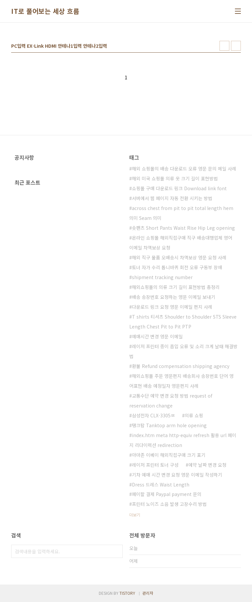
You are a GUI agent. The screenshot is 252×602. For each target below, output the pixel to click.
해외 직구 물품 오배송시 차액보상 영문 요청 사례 (179, 257)
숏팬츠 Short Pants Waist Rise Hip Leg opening (183, 227)
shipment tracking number (162, 277)
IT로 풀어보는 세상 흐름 (45, 11)
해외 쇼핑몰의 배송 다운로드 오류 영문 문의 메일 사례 (184, 168)
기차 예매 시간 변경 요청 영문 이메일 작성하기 (177, 474)
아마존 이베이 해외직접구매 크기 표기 (168, 455)
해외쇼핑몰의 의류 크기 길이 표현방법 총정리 (176, 287)
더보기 (134, 514)
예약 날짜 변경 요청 (207, 464)
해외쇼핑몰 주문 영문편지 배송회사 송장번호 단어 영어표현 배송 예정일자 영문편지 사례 (181, 381)
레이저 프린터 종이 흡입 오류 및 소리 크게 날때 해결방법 (183, 351)
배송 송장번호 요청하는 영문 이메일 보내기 (173, 297)
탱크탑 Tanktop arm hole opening (169, 425)
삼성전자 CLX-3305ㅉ (153, 415)
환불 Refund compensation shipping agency (180, 366)
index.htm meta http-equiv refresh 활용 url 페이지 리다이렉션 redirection (182, 440)
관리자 (147, 593)
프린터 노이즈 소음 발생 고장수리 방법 (169, 504)
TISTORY (127, 593)
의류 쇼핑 (194, 415)
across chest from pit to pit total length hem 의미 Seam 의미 (181, 213)
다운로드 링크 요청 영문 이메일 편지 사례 (172, 306)
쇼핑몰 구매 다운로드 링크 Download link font (179, 188)
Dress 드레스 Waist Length (160, 484)
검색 (116, 551)
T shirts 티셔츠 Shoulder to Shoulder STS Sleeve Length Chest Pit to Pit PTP (183, 321)
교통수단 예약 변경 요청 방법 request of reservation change (170, 400)
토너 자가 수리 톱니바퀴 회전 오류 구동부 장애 (177, 267)
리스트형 (236, 46)
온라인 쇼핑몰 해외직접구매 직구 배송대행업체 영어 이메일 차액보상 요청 (180, 242)
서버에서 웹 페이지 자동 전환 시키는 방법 (172, 198)
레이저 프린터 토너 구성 (155, 464)
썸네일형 (224, 46)
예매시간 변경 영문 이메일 (157, 336)
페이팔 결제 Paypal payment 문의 (166, 494)
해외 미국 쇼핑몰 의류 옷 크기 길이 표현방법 (175, 178)
